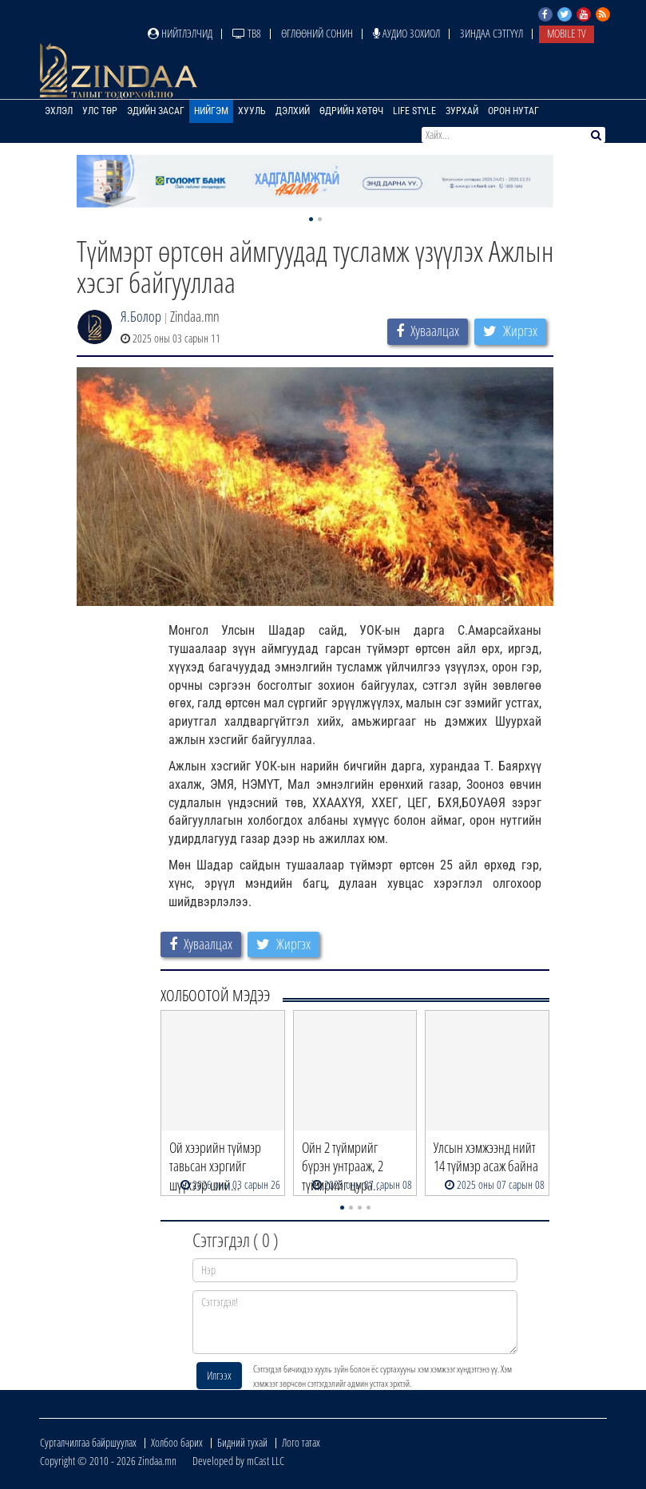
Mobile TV (566, 33)
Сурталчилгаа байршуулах (88, 1442)
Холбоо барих (177, 1442)
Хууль (252, 111)
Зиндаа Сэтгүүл (491, 33)
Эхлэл (59, 111)
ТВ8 (246, 33)
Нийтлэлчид (180, 33)
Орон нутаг (513, 111)
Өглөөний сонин (317, 33)
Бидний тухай (242, 1442)
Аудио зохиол (406, 33)
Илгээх (219, 1375)
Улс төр (99, 111)
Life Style (414, 111)
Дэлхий (292, 111)
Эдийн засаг (155, 111)
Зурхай (462, 111)
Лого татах (301, 1442)
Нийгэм (211, 111)
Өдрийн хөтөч (351, 111)
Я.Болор (141, 316)
